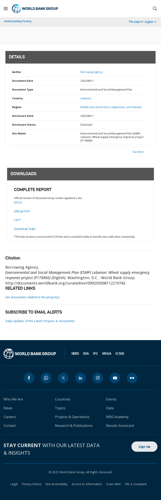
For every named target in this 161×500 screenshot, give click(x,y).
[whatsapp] (46, 378)
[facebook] (29, 378)
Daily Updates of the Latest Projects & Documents (40, 321)
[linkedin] (80, 378)
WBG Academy (117, 417)
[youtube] (115, 378)
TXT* (17, 220)
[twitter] (63, 378)
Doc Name (19, 133)
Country (17, 98)
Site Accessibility (56, 484)
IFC (95, 353)
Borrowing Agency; (91, 72)
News (8, 408)
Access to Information (87, 484)
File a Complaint (136, 484)
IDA (86, 353)
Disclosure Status (24, 124)
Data (110, 408)
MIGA (106, 353)
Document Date (22, 81)
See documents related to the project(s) (32, 297)
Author (16, 72)
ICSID (120, 353)
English (149, 22)
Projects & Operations (72, 417)
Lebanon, (86, 98)
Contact (10, 425)
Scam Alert (113, 484)
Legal (14, 484)
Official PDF (22, 211)
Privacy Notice (31, 484)
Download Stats (25, 229)
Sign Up (144, 447)
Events (111, 399)
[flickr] (132, 378)
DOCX (18, 202)
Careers (10, 417)
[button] (154, 8)
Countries (62, 399)
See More (138, 152)
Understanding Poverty (17, 21)
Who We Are (13, 399)
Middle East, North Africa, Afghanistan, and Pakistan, (111, 107)
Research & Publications (74, 425)
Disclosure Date (23, 116)
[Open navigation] (6, 8)
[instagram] (97, 378)
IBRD (75, 353)
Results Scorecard (120, 425)
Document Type (22, 89)
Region (16, 107)
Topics (60, 408)
